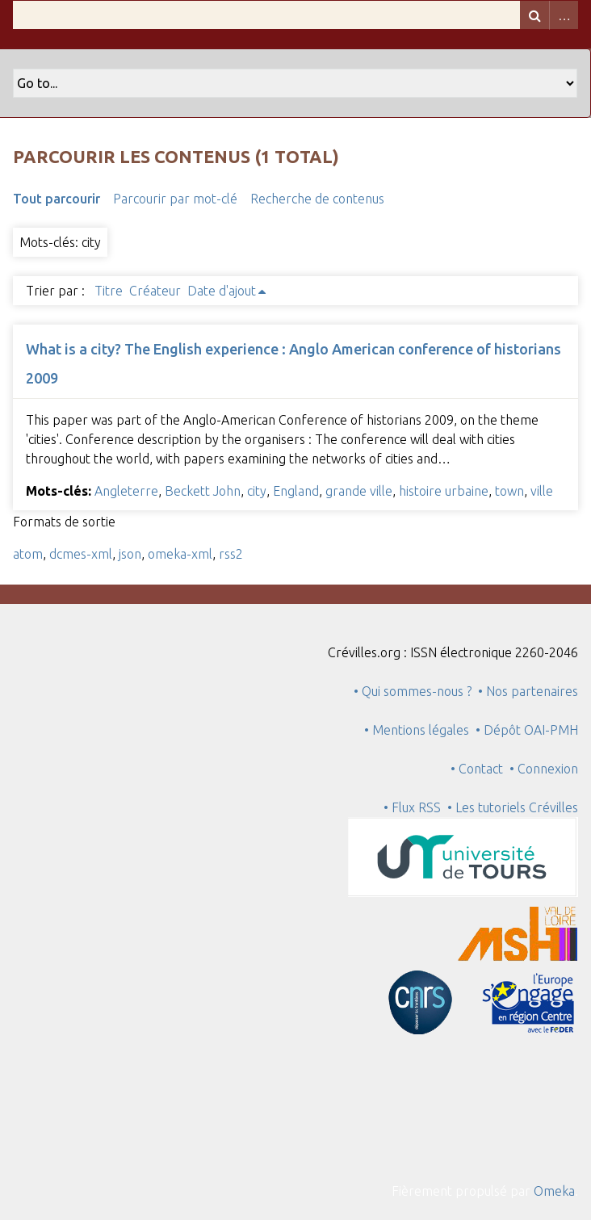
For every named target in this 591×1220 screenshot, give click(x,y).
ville (541, 491)
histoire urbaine (443, 491)
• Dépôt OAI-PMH (527, 730)
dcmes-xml (80, 554)
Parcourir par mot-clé (175, 198)
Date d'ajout (221, 290)
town (509, 491)
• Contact (480, 768)
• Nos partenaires (528, 691)
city (256, 491)
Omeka (554, 1191)
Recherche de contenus (317, 198)
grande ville (358, 491)
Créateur (155, 290)
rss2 (231, 554)
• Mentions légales (416, 730)
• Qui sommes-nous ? (413, 691)
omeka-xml (180, 554)
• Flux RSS (412, 807)
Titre (108, 290)
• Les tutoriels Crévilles (512, 807)
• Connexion (543, 768)
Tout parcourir (56, 198)
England (296, 491)
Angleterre (126, 491)
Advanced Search (563, 15)
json (130, 554)
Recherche (534, 15)
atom (28, 554)
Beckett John (203, 491)
